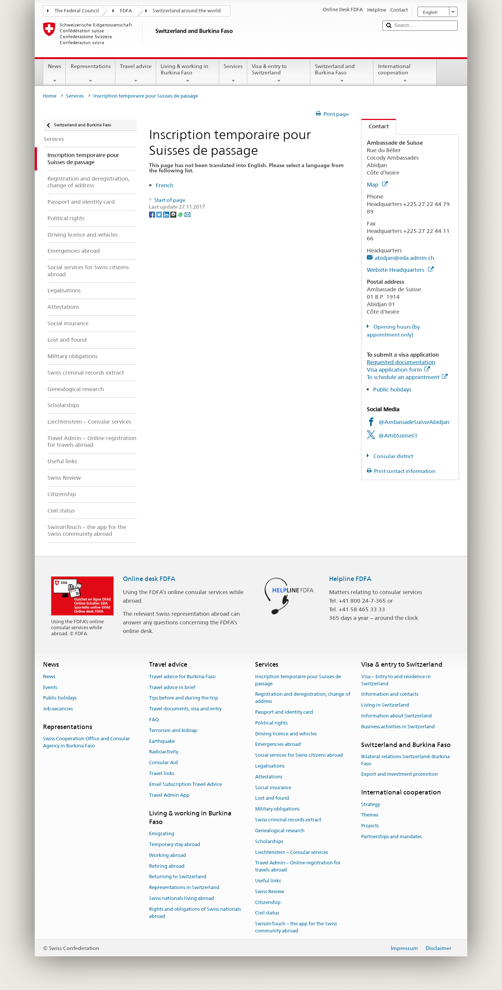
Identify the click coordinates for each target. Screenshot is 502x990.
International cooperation (405, 73)
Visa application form (398, 369)
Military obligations (277, 809)
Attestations (268, 777)
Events (50, 687)
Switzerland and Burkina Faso (342, 73)
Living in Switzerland (385, 705)
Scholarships (269, 841)
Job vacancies (58, 708)
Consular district (392, 456)
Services (233, 73)
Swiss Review (269, 891)
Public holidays (392, 389)
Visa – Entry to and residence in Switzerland (396, 680)
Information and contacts (389, 694)
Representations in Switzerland (184, 887)
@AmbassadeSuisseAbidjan (414, 421)
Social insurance (273, 787)
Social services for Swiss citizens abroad (299, 755)
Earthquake (162, 741)
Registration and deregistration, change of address (302, 698)
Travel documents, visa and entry (185, 708)
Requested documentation (401, 362)
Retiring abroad (167, 866)
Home (49, 96)
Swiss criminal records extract (288, 820)
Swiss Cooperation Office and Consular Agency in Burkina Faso (86, 742)
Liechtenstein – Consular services (291, 852)
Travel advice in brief (172, 687)
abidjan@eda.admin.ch (404, 257)
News (54, 73)
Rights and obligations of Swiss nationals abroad (195, 912)
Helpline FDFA (350, 578)
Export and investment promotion (399, 774)
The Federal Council (77, 10)
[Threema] (173, 214)
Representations (90, 73)
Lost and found (272, 798)
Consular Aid (163, 762)
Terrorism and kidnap (173, 730)
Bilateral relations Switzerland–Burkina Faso (405, 760)
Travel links (161, 773)
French (164, 185)
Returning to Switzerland (177, 877)
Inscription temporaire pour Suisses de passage (298, 680)
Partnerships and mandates (391, 836)
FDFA (126, 10)
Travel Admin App (169, 795)
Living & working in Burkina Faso (188, 73)
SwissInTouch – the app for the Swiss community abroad (296, 927)
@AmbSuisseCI (397, 435)
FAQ (154, 719)
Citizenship (268, 902)
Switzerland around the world (187, 10)
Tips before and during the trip (183, 698)
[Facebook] (152, 214)
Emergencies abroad (278, 744)
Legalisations (270, 766)
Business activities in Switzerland (398, 726)
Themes (369, 815)
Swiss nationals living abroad (181, 898)
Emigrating (161, 833)
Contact (375, 126)
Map (377, 184)
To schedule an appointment (407, 377)
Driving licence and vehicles (286, 734)
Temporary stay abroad (174, 844)
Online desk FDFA (149, 578)
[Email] (187, 214)
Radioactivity (163, 752)
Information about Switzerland (396, 716)
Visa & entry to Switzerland (279, 73)
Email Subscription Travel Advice (185, 784)
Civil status (267, 913)
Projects (370, 825)
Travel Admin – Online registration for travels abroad (298, 866)
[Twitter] (159, 214)
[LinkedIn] (166, 214)
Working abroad (167, 855)
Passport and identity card (284, 712)
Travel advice (136, 73)
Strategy (370, 804)
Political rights (271, 723)
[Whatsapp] (181, 214)
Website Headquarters (400, 269)
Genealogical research (279, 830)
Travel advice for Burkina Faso (182, 676)
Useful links (268, 880)
